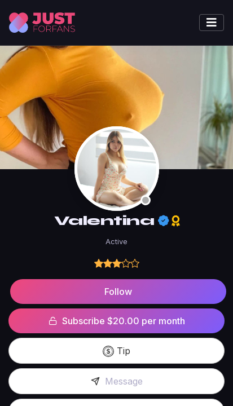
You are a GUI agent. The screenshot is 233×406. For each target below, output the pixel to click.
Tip (116, 351)
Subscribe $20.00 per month (117, 320)
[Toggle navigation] (211, 22)
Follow (118, 291)
